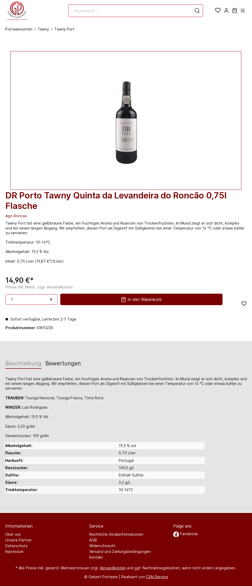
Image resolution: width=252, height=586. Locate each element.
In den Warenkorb (141, 299)
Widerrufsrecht (102, 545)
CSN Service (157, 577)
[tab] (23, 363)
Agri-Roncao (16, 216)
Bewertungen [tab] (63, 363)
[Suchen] (197, 10)
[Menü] (243, 10)
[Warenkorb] (235, 10)
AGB (93, 540)
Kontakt (96, 557)
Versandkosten (113, 568)
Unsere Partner (18, 540)
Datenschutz (16, 545)
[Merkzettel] (217, 10)
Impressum (14, 551)
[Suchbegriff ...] (130, 10)
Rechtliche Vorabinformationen (116, 534)
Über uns (13, 534)
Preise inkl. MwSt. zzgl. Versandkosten (39, 287)
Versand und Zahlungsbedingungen (120, 551)
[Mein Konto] (226, 10)
